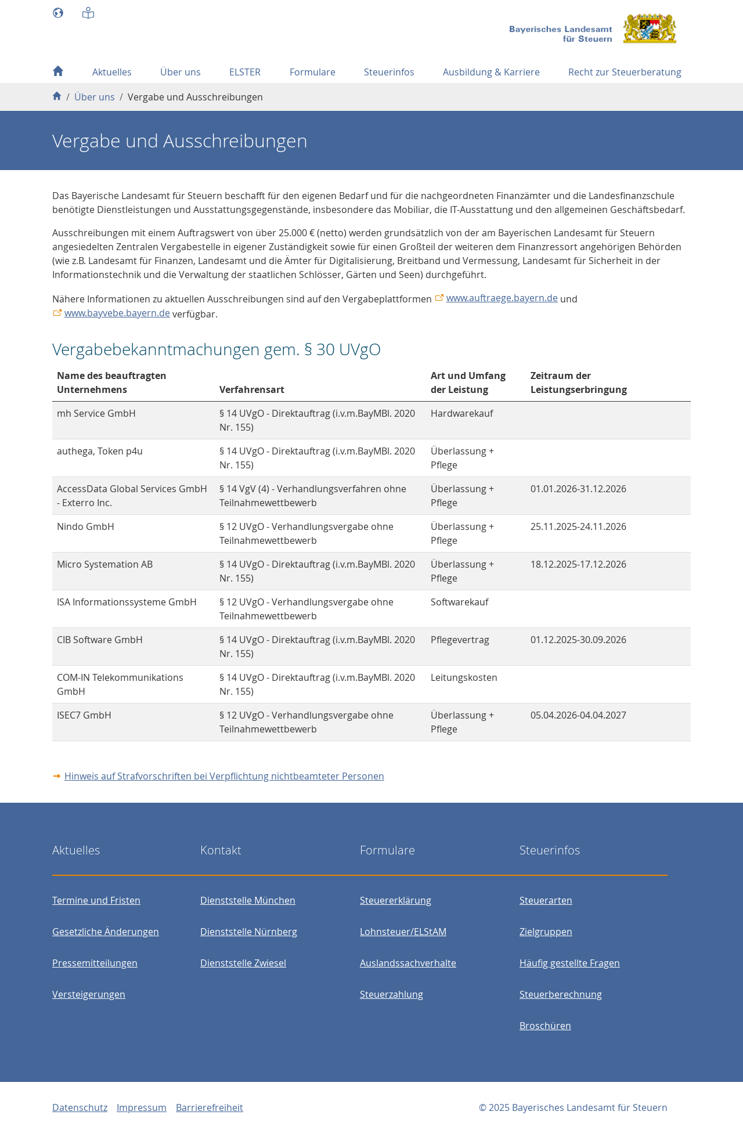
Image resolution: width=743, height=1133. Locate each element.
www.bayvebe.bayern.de (117, 312)
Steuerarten (546, 900)
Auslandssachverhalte (408, 963)
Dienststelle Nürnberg (248, 931)
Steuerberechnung (561, 994)
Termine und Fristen (96, 900)
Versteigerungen (88, 994)
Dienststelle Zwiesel (243, 963)
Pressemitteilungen (95, 963)
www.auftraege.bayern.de (502, 297)
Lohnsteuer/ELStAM (403, 931)
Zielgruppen (546, 931)
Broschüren (545, 1025)
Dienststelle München (247, 900)
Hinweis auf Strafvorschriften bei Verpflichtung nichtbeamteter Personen (224, 776)
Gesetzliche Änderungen (105, 931)
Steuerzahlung (391, 994)
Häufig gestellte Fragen (570, 963)
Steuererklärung (395, 900)
